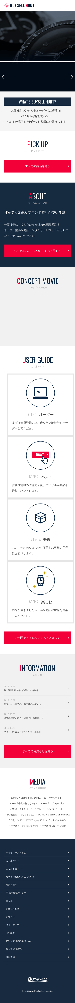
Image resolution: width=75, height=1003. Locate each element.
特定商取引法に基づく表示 (19, 941)
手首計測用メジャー (16, 892)
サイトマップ (12, 925)
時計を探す (11, 884)
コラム (9, 901)
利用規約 (10, 957)
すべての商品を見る (37, 166)
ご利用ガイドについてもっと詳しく (37, 637)
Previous (3, 77)
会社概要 (10, 933)
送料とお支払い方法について (20, 876)
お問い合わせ (12, 909)
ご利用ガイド (12, 860)
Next (72, 77)
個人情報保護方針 (15, 949)
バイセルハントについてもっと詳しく (37, 250)
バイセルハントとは (16, 852)
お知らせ (10, 917)
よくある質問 (12, 868)
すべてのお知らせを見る (37, 751)
